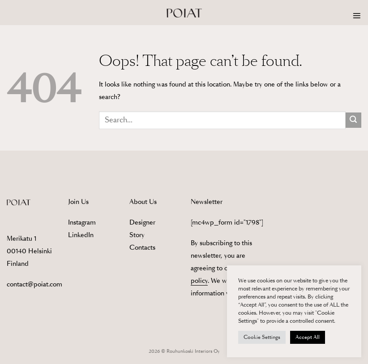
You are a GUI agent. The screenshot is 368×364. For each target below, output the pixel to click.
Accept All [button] (307, 337)
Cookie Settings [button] (262, 337)
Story (137, 234)
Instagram (82, 222)
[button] (356, 16)
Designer (142, 222)
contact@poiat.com (34, 284)
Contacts (142, 247)
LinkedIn (81, 234)
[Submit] (353, 120)
